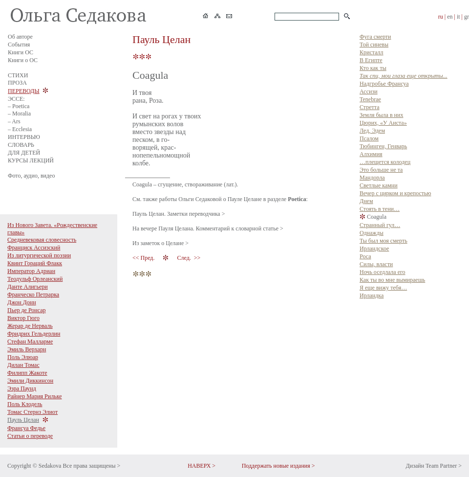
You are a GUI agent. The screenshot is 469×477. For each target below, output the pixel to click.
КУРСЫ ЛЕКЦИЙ (31, 160)
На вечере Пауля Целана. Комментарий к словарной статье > (207, 228)
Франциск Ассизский (33, 247)
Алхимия (371, 154)
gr (466, 16)
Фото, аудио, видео (31, 175)
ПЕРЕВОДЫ (24, 91)
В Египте (371, 60)
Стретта (370, 107)
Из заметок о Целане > (160, 243)
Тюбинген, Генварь (383, 146)
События (19, 44)
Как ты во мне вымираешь (392, 279)
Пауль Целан (23, 419)
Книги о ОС (23, 60)
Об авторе (20, 36)
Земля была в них (381, 115)
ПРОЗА (17, 82)
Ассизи (369, 91)
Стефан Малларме (30, 341)
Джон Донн (21, 302)
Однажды (372, 232)
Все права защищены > (91, 465)
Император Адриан (31, 271)
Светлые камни (379, 185)
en (449, 16)
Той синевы (374, 44)
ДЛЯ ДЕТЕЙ (24, 152)
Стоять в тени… (380, 208)
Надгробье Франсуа (384, 83)
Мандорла (372, 177)
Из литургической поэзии (39, 255)
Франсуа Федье (26, 428)
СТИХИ (18, 75)
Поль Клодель (25, 404)
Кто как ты (373, 68)
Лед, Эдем (372, 130)
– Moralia (19, 113)
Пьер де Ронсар (26, 310)
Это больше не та (381, 169)
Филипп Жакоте (27, 372)
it (458, 16)
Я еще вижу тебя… (383, 287)
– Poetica (18, 106)
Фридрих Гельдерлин (33, 333)
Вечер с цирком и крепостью (395, 193)
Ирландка (372, 295)
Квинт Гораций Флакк (34, 263)
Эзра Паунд (21, 388)
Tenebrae (370, 99)
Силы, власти (376, 264)
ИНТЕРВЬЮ (24, 137)
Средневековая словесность (41, 239)
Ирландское (374, 248)
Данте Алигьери (27, 286)
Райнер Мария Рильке (34, 396)
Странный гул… (380, 225)
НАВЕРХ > (201, 465)
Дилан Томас (23, 365)
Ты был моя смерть (383, 240)
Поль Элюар (22, 357)
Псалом (369, 138)
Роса (365, 256)
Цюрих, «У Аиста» (383, 122)
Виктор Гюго (23, 318)
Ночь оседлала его (382, 272)
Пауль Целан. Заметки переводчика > (178, 213)
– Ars (14, 121)
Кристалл (372, 52)
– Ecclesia (20, 129)
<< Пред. (144, 257)
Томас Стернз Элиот (32, 412)
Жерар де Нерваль (30, 325)
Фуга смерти (375, 36)
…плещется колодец (385, 162)
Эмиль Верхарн (26, 349)
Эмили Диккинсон (30, 380)
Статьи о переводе (30, 435)
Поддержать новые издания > (278, 465)
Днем (366, 201)
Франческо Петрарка (33, 294)
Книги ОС (20, 52)
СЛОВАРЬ (21, 144)
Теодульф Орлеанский (35, 278)
